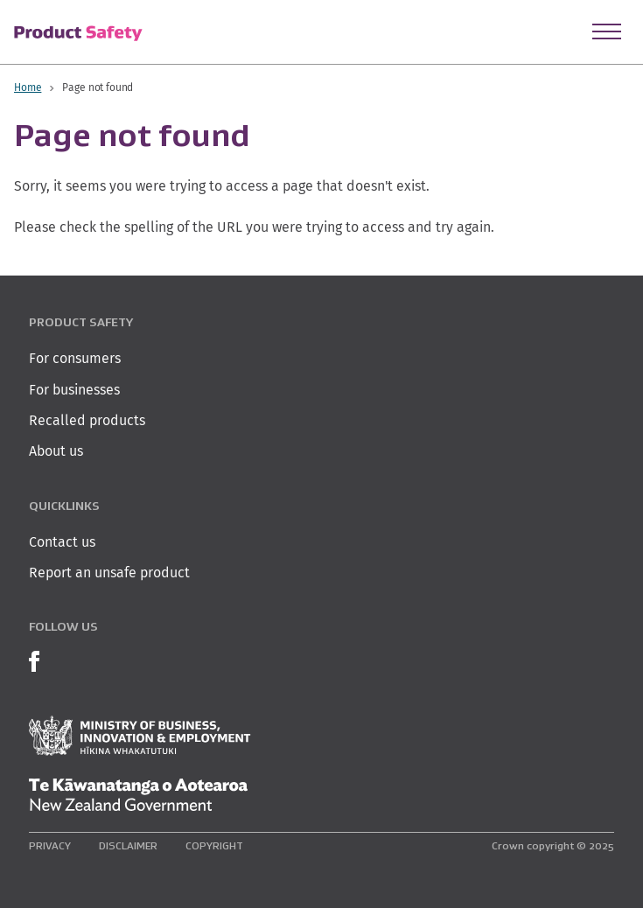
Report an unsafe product (109, 572)
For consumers (75, 358)
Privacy (50, 845)
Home (27, 87)
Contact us (62, 542)
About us (56, 451)
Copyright (214, 845)
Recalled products (87, 420)
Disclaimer (128, 845)
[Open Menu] (606, 31)
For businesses (74, 390)
